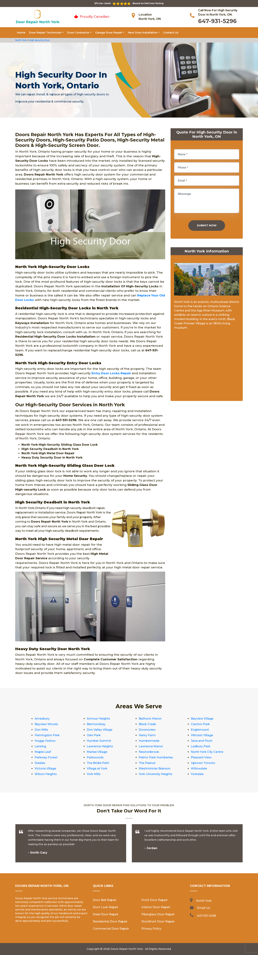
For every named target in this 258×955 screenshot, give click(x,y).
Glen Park (94, 735)
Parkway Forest (46, 757)
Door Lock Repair (105, 907)
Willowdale (199, 768)
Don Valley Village (99, 729)
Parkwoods (95, 757)
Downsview (147, 729)
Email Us (203, 908)
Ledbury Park (200, 746)
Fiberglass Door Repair (158, 914)
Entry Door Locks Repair (111, 373)
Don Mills (41, 729)
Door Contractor (78, 32)
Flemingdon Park (47, 735)
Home (21, 32)
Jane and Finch (201, 740)
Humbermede (149, 740)
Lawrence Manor (151, 746)
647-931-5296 (217, 21)
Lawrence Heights (100, 746)
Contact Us (170, 32)
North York (21, 40)
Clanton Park (200, 724)
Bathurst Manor (150, 718)
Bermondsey (96, 724)
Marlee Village (97, 752)
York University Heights (155, 774)
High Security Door (39, 40)
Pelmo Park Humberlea (156, 757)
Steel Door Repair (105, 914)
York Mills (94, 774)
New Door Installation (142, 32)
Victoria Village (45, 768)
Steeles (40, 763)
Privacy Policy (151, 928)
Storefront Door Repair (158, 921)
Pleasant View (201, 757)
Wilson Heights (46, 774)
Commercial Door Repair (111, 928)
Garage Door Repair (108, 32)
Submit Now (206, 225)
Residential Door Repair (110, 921)
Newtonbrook (149, 752)
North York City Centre (207, 752)
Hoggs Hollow (45, 740)
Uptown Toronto (203, 763)
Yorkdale (197, 774)
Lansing (40, 746)
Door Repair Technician (45, 32)
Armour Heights (98, 718)
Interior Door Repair (155, 907)
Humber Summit (99, 740)
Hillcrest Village (202, 735)
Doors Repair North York (127, 949)
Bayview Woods (46, 724)
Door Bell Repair (104, 900)
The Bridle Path (98, 763)
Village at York (97, 768)
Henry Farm (147, 735)
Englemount (200, 729)
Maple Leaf (43, 752)
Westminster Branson (154, 768)
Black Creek (147, 724)
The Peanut (147, 763)
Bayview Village (202, 718)
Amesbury (42, 718)
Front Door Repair (154, 900)
